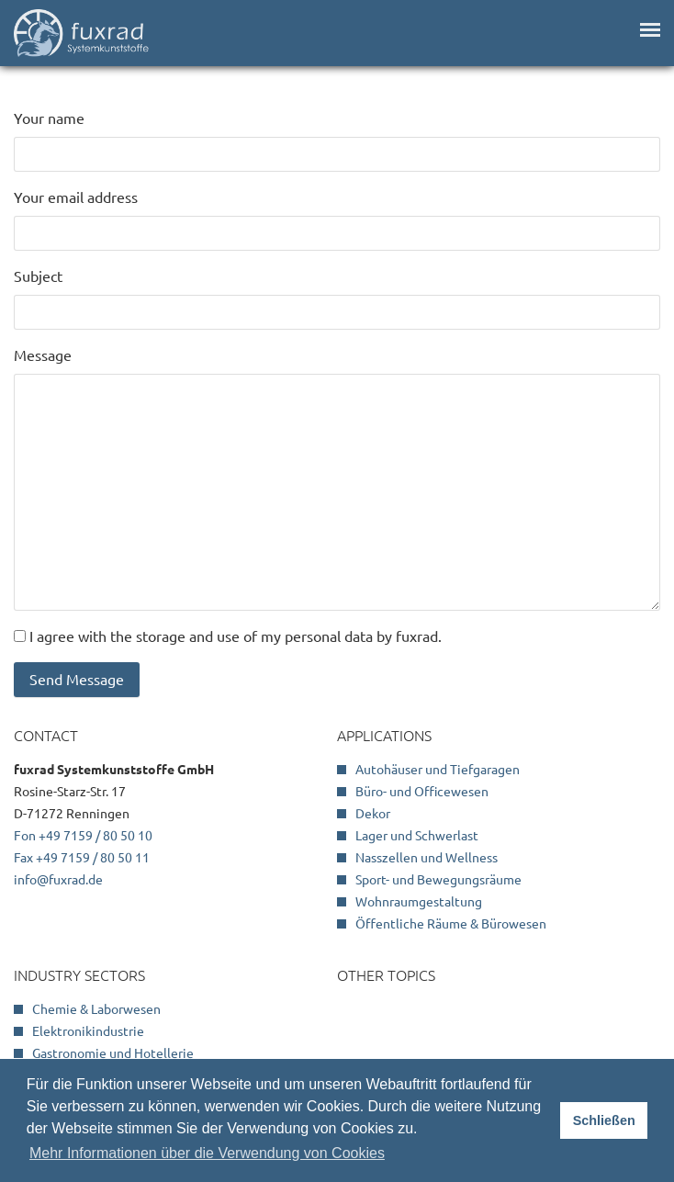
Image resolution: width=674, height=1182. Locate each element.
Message (43, 355)
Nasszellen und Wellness (426, 857)
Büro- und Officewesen (422, 791)
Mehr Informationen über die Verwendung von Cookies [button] (207, 1153)
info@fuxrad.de (58, 879)
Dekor (372, 813)
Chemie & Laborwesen (96, 1009)
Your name (49, 118)
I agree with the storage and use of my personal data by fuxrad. (235, 636)
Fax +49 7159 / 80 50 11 (82, 857)
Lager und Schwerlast (416, 835)
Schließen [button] (604, 1120)
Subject (38, 276)
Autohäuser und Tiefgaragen (437, 769)
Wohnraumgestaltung (418, 902)
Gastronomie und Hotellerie (113, 1053)
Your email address (76, 197)
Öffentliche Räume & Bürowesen (450, 924)
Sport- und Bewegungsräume (438, 879)
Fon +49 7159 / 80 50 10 (83, 835)
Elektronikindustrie (88, 1031)
